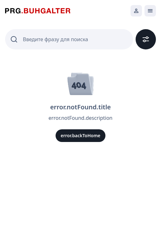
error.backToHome (80, 135)
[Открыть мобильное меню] (150, 10)
